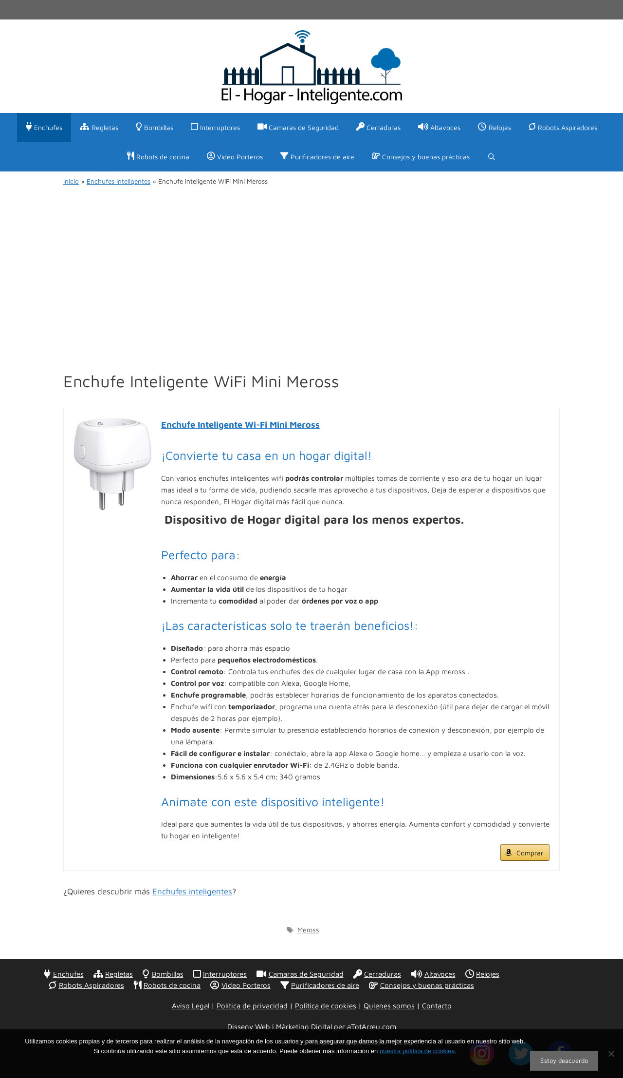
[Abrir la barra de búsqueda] (491, 156)
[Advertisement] (311, 269)
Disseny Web (249, 1026)
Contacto (437, 1006)
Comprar (529, 853)
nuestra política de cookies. (418, 1051)
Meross (308, 930)
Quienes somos (389, 1006)
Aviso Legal (190, 1006)
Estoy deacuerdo (564, 1060)
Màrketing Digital (304, 1026)
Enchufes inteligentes (118, 181)
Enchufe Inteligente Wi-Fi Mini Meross (240, 424)
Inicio (71, 181)
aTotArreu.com (371, 1026)
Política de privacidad (252, 1006)
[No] (611, 1054)
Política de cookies (325, 1006)
